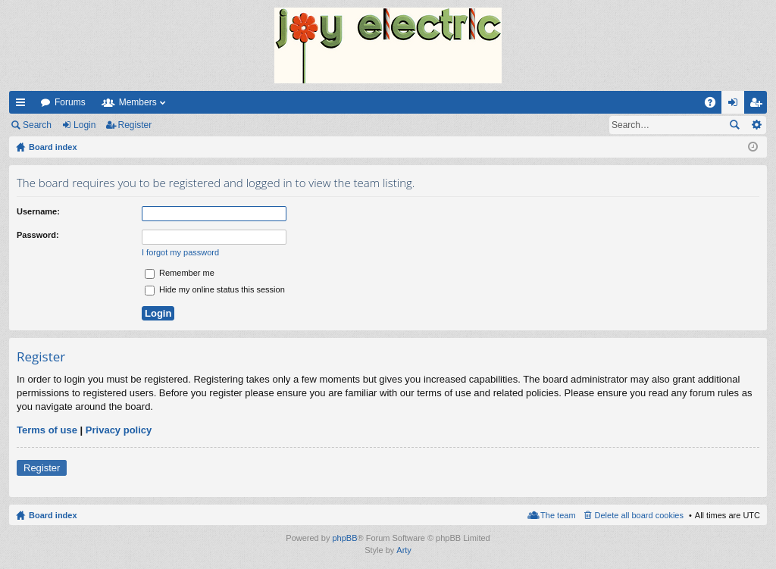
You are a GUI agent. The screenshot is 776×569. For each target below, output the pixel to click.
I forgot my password (180, 252)
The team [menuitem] (557, 515)
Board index (53, 515)
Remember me (179, 272)
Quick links (23, 105)
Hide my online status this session (215, 289)
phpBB (344, 537)
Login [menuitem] (736, 105)
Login (84, 125)
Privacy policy (119, 430)
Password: (38, 234)
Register (135, 125)
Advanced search (756, 125)
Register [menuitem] (759, 105)
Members (138, 102)
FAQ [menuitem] (715, 105)
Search (37, 125)
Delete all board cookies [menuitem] (639, 515)
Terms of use (47, 430)
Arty (403, 550)
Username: (38, 211)
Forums (70, 102)
